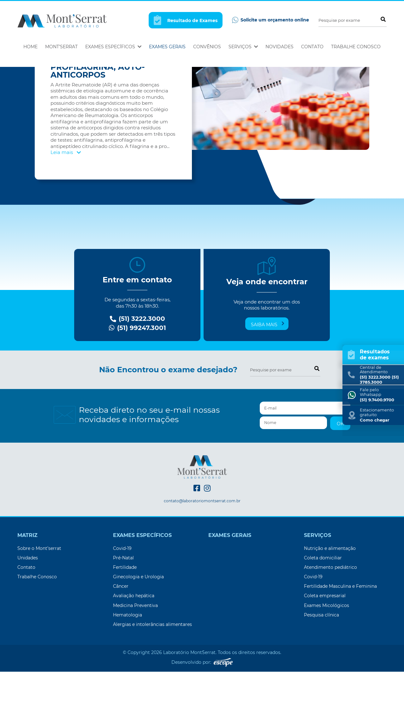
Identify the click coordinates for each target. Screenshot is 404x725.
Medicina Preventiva (135, 659)
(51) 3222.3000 (137, 372)
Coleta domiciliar (323, 611)
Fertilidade (125, 620)
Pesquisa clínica (321, 668)
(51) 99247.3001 (137, 381)
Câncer (120, 639)
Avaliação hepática (133, 649)
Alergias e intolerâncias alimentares (152, 678)
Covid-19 (122, 601)
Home (30, 47)
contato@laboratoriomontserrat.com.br (202, 554)
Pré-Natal (123, 611)
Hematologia (127, 668)
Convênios (207, 47)
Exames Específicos (113, 47)
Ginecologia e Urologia (138, 630)
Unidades (27, 611)
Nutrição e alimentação (330, 601)
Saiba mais (267, 377)
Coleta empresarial (325, 649)
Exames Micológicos (326, 659)
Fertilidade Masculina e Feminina (340, 639)
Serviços (243, 47)
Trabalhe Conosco (356, 47)
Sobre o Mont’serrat (39, 601)
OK (340, 477)
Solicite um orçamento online (270, 20)
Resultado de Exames (185, 20)
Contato (312, 47)
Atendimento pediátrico (330, 620)
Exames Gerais (167, 47)
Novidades (279, 47)
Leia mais (65, 206)
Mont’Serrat (61, 47)
